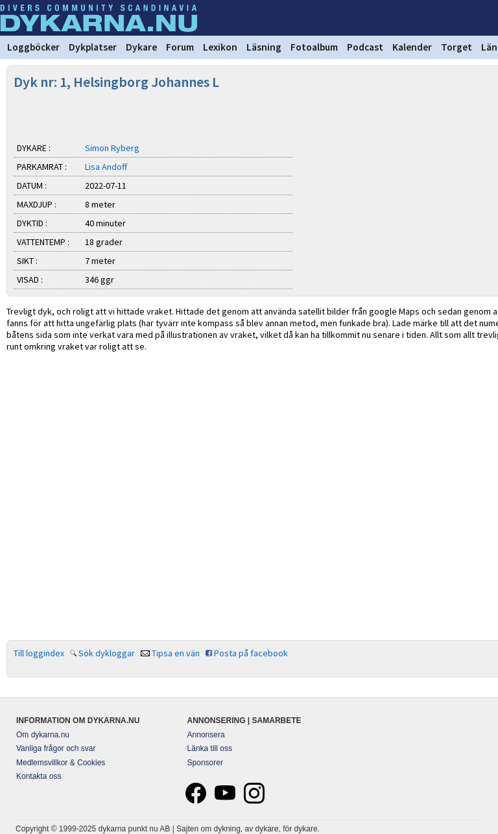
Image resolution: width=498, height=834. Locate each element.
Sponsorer (205, 762)
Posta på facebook (251, 653)
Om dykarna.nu (42, 734)
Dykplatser (93, 47)
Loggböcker (33, 47)
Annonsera (206, 734)
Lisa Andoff (106, 167)
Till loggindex (39, 653)
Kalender (412, 47)
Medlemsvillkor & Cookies (60, 762)
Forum (180, 47)
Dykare (141, 47)
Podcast (365, 47)
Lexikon (220, 47)
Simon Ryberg (112, 148)
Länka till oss (209, 748)
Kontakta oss (38, 776)
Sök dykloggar (106, 653)
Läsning (263, 47)
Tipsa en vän (176, 653)
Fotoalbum (314, 47)
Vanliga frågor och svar (56, 748)
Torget (456, 47)
